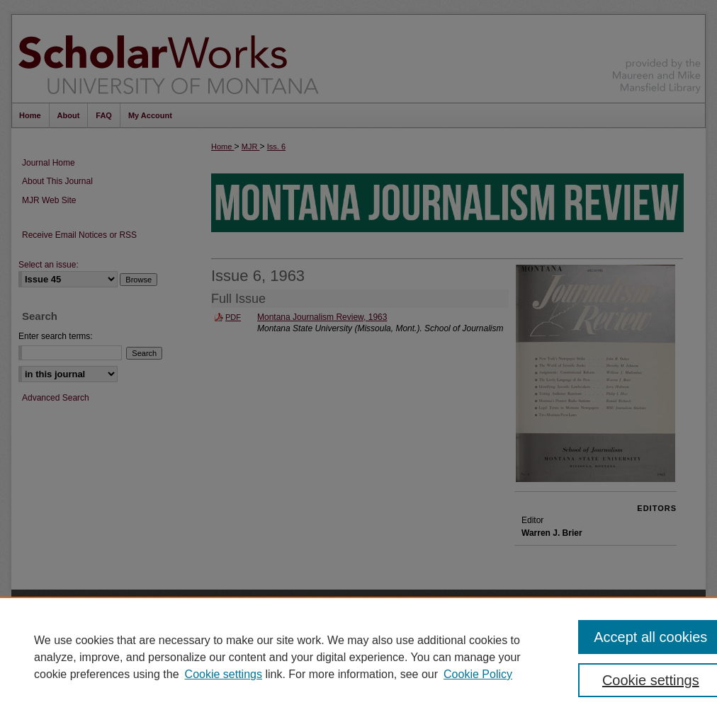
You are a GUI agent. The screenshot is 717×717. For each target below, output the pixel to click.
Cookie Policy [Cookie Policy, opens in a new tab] (478, 674)
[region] (358, 657)
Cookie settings (223, 674)
